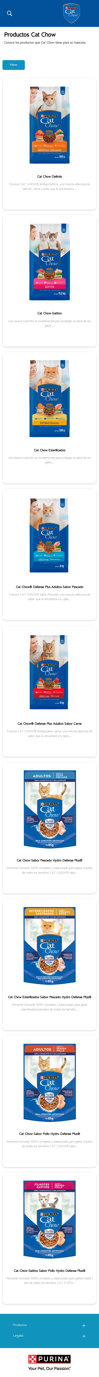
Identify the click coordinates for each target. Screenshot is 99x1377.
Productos (20, 1325)
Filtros (13, 65)
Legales (18, 1336)
